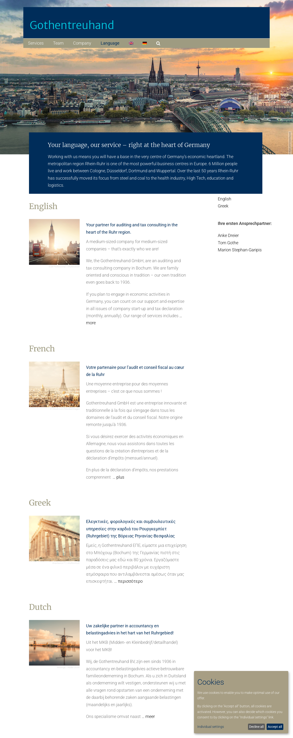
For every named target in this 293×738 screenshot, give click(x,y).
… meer (148, 716)
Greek (223, 205)
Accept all (275, 727)
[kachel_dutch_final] (54, 622)
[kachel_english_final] (54, 221)
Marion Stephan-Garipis (240, 249)
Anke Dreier (228, 235)
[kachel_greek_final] (54, 517)
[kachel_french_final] (54, 363)
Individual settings (210, 727)
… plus (118, 477)
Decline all (256, 727)
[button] (158, 43)
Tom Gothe (228, 242)
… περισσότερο (128, 581)
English (224, 198)
